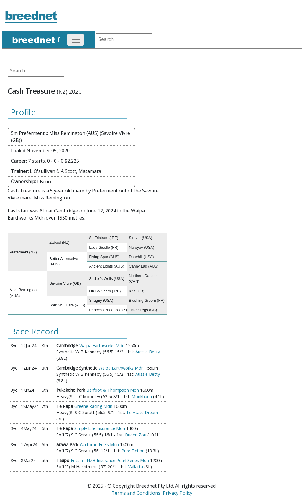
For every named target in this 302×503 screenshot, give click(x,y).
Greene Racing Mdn (93, 406)
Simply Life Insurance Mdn (99, 428)
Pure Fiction (133, 450)
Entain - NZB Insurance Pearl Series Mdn (110, 460)
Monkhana (142, 396)
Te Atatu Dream (142, 412)
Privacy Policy (177, 493)
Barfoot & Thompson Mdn (112, 390)
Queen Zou (135, 435)
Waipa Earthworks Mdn (101, 345)
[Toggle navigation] (75, 40)
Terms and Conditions (135, 493)
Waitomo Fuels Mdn (99, 444)
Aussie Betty (147, 351)
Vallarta (135, 466)
